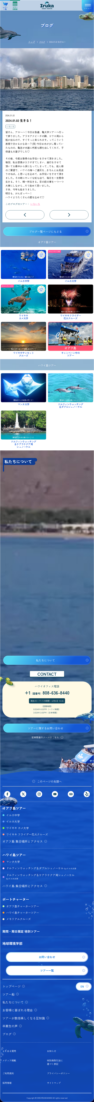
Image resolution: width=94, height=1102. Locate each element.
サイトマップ (54, 1082)
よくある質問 (9, 1051)
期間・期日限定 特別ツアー (21, 931)
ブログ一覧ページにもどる (45, 231)
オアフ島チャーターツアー (22, 906)
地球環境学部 (12, 943)
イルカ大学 (13, 821)
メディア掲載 (9, 1060)
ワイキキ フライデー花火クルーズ (27, 834)
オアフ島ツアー (14, 808)
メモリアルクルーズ (18, 919)
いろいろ (10, 126)
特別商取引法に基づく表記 (55, 1062)
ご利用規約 (8, 1073)
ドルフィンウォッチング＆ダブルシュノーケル (41, 868)
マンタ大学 (13, 862)
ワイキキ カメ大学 (17, 828)
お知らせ (51, 1051)
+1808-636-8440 (47, 692)
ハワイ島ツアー (14, 854)
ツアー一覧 (5, 4)
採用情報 (7, 1082)
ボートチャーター (15, 899)
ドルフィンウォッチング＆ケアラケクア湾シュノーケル (40, 876)
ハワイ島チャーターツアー (22, 912)
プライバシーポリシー (58, 1073)
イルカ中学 (13, 815)
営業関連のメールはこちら (45, 737)
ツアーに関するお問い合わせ (45, 728)
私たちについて (45, 660)
